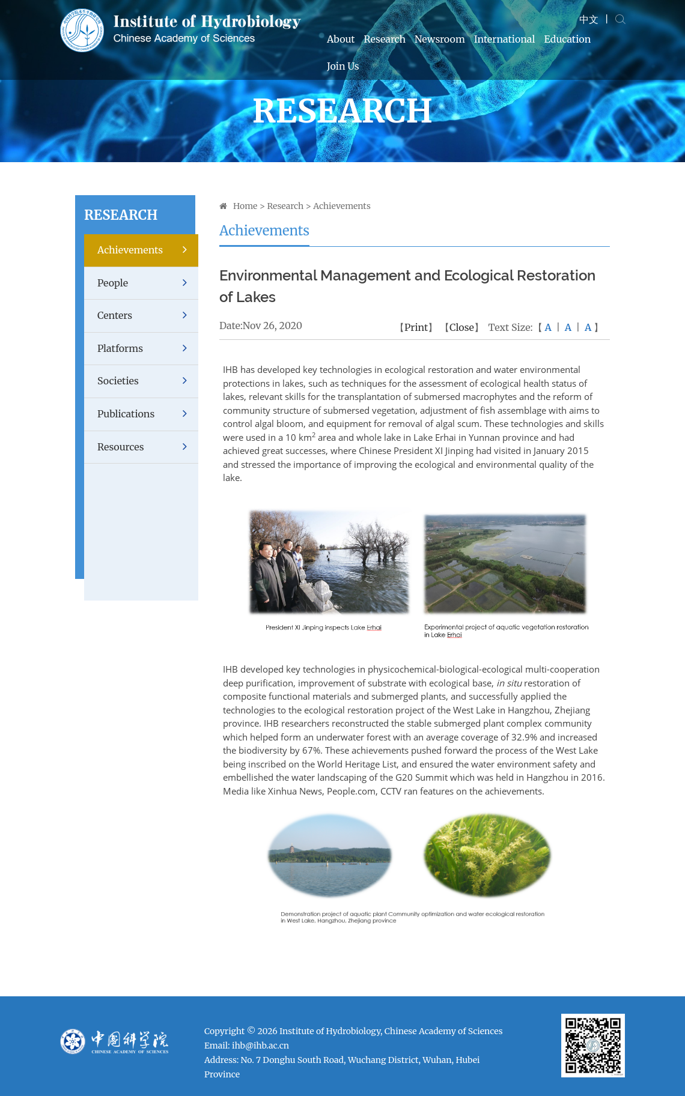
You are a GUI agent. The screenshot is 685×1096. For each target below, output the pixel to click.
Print (416, 327)
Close (461, 327)
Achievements (147, 250)
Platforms (147, 349)
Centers (147, 316)
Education (567, 39)
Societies (147, 381)
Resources (147, 447)
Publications (147, 414)
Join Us (343, 66)
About (341, 39)
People (147, 283)
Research (385, 39)
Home (245, 206)
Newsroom (440, 39)
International (504, 39)
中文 (588, 19)
